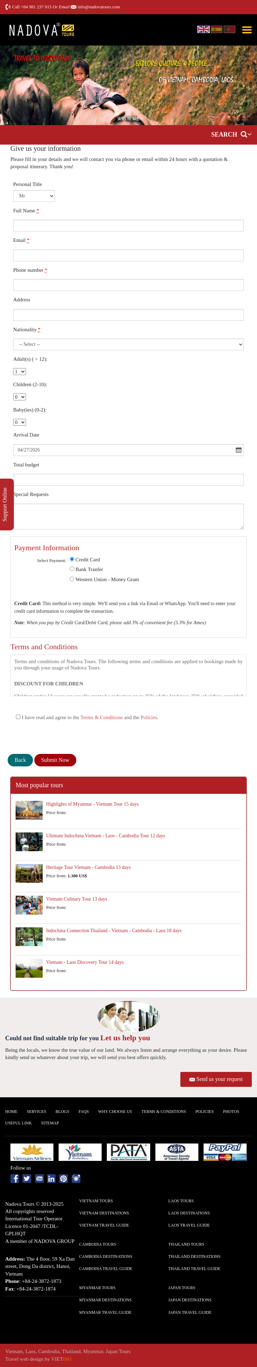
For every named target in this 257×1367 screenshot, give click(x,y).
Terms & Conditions (101, 717)
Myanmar (93, 1351)
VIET (61, 1359)
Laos (30, 1351)
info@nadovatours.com (99, 6)
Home (11, 1111)
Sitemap (50, 1123)
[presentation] (60, 736)
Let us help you (125, 1037)
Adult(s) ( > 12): (30, 359)
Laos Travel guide (189, 1225)
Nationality (27, 330)
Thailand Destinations (194, 1256)
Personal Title (27, 184)
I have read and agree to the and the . (87, 717)
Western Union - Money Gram (107, 579)
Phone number (30, 270)
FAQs (83, 1111)
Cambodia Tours (97, 1244)
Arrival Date (26, 435)
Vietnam (14, 1351)
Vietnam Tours (96, 1200)
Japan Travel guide (190, 1312)
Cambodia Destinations (105, 1256)
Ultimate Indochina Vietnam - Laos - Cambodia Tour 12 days (105, 835)
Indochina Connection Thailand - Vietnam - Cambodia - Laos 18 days (114, 930)
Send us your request (219, 1079)
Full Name (26, 211)
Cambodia (49, 1351)
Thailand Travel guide (194, 1268)
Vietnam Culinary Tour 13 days (76, 899)
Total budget (26, 464)
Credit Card (88, 559)
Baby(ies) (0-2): (29, 410)
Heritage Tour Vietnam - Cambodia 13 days (88, 867)
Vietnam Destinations (104, 1213)
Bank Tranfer (89, 569)
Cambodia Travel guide (105, 1268)
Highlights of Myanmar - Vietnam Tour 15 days (92, 804)
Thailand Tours (186, 1244)
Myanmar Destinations (105, 1299)
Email (21, 240)
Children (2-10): (30, 384)
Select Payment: (51, 560)
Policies (149, 717)
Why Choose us (115, 1111)
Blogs (62, 1111)
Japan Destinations (190, 1299)
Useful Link (18, 1123)
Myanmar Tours (97, 1287)
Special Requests (31, 494)
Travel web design (24, 1359)
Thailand (71, 1351)
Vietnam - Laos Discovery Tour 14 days (84, 962)
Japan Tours (181, 1287)
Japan (112, 1351)
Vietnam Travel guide (104, 1225)
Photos (231, 1111)
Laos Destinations (189, 1213)
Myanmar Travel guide (105, 1312)
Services (36, 1111)
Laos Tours (181, 1200)
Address (21, 299)
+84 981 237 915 (36, 6)
